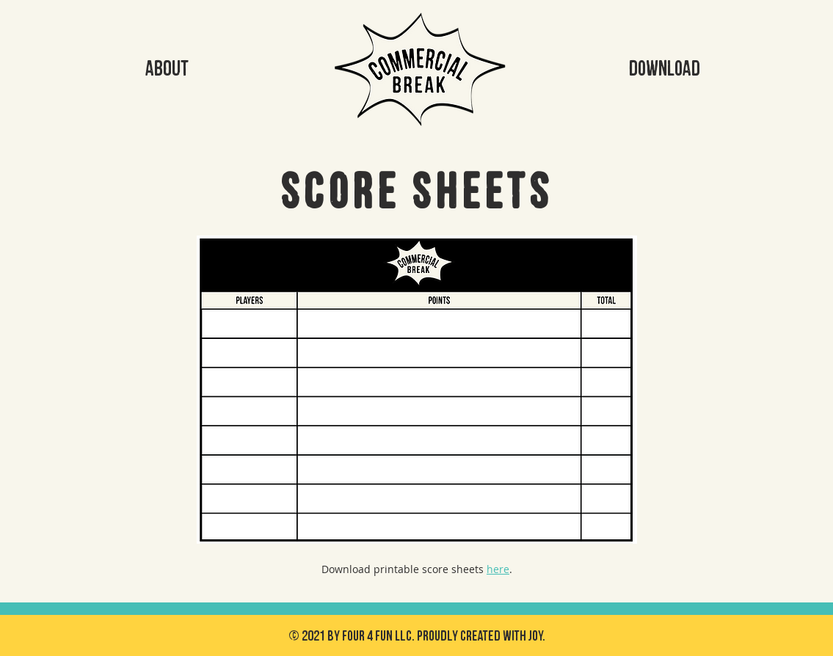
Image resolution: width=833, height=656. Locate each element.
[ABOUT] (167, 69)
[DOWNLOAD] (665, 69)
